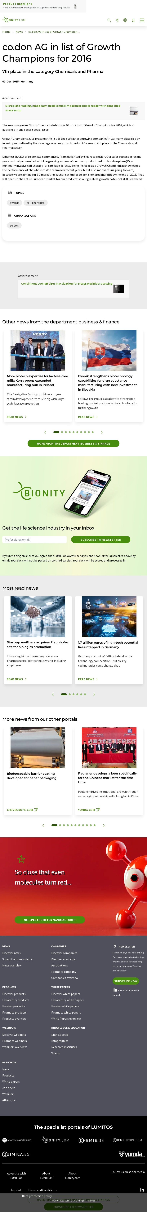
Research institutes (64, 1047)
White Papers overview (66, 1018)
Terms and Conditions (42, 1190)
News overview (11, 965)
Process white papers (65, 1006)
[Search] (109, 20)
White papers (11, 1081)
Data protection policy (37, 1196)
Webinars (8, 1094)
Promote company (63, 972)
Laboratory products (15, 1000)
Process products (13, 1006)
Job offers (8, 1088)
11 (95, 825)
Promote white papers (66, 1012)
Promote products (14, 1012)
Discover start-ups (63, 959)
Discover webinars (14, 1035)
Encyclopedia (60, 1035)
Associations (59, 965)
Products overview (14, 1018)
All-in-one (9, 1100)
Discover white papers (65, 994)
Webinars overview (14, 1047)
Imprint (16, 1190)
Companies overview (64, 978)
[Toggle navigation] (142, 20)
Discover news (11, 953)
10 (93, 432)
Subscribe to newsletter (101, 539)
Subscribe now (125, 981)
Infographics (59, 1041)
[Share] (117, 20)
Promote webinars (14, 1041)
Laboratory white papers (67, 1000)
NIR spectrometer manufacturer (50, 920)
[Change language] (125, 20)
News (5, 1069)
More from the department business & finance (73, 443)
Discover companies (64, 953)
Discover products (14, 994)
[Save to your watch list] (133, 20)
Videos (55, 1053)
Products (8, 1075)
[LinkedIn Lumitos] (142, 1190)
